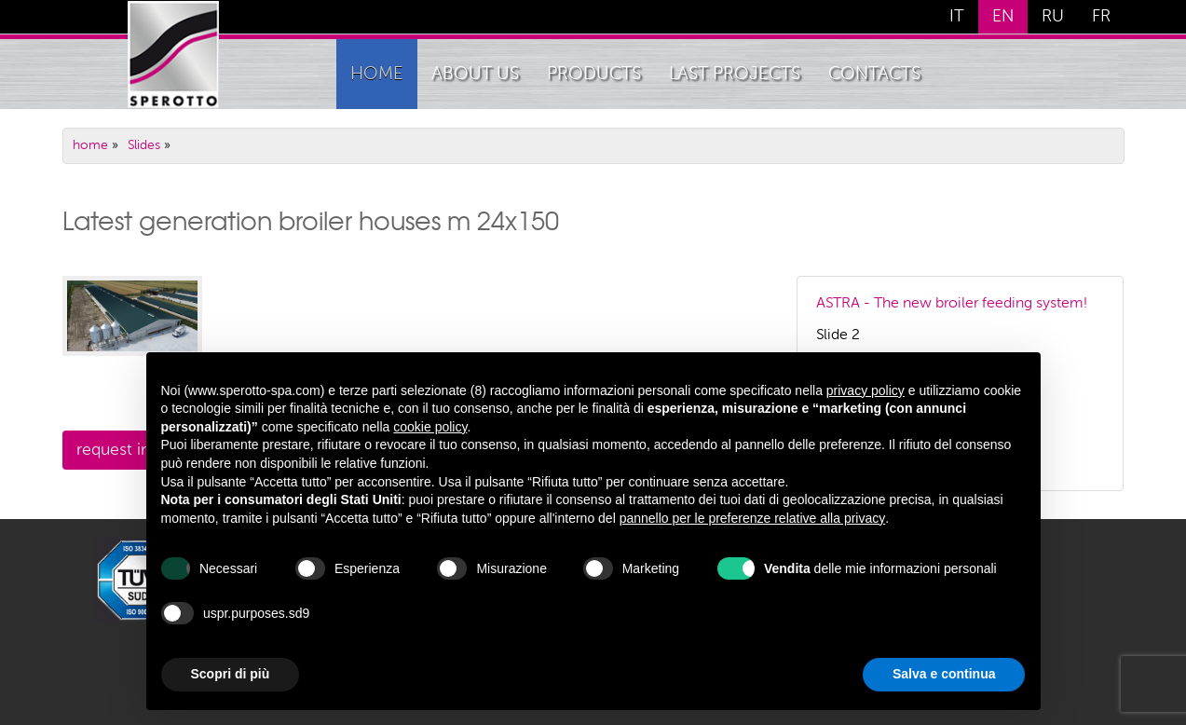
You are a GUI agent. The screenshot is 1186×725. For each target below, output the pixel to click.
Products (594, 74)
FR (1101, 16)
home (376, 74)
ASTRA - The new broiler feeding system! (951, 303)
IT (956, 16)
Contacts (874, 74)
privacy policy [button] (865, 390)
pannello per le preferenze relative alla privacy (753, 518)
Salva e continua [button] (944, 673)
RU (1053, 16)
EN (1003, 16)
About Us (475, 74)
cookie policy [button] (430, 426)
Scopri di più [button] (230, 673)
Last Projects (734, 74)
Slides (144, 145)
